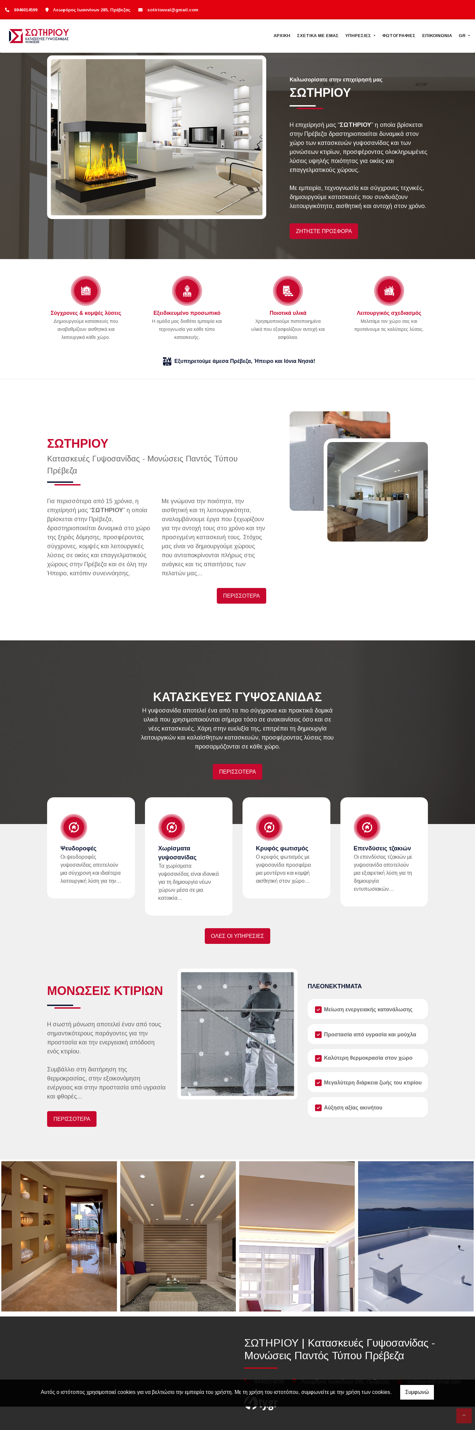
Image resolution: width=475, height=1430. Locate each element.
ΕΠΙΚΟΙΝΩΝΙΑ (437, 35)
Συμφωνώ (417, 1392)
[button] (63, 137)
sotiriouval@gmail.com (172, 9)
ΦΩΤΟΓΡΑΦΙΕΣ (399, 35)
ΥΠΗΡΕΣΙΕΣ (358, 35)
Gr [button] (463, 35)
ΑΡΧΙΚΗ (282, 35)
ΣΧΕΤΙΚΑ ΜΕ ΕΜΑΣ (318, 35)
